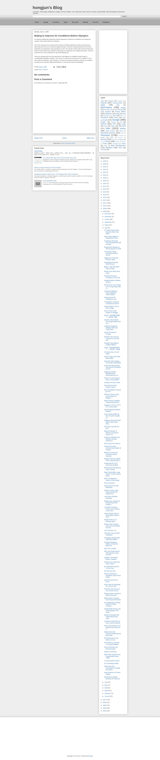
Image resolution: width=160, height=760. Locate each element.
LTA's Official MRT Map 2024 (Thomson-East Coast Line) (59, 158)
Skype (121, 139)
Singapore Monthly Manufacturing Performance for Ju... (111, 373)
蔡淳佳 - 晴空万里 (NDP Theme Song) (111, 267)
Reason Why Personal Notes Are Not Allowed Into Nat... (112, 525)
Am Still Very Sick (109, 571)
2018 (104, 183)
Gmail (105, 120)
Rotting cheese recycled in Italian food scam (112, 594)
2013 (104, 197)
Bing (118, 105)
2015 (104, 192)
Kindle (124, 124)
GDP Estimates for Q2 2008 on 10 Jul (111, 639)
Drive (114, 115)
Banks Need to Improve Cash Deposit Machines (112, 599)
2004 (104, 708)
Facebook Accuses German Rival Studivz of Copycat (112, 448)
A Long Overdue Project (111, 661)
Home (37, 22)
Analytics (120, 101)
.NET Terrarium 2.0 (110, 530)
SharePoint (114, 139)
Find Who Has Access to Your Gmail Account (112, 590)
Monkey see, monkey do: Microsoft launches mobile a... (112, 502)
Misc (40, 69)
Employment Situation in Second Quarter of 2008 (112, 248)
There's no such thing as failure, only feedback (112, 379)
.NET (102, 101)
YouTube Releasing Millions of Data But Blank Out (111, 544)
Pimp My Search (109, 483)
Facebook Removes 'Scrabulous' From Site (112, 276)
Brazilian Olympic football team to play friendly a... (112, 459)
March (106, 690)
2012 (104, 200)
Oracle (122, 133)
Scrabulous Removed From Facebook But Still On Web (112, 242)
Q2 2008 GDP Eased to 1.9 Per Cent (111, 567)
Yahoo (120, 148)
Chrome (120, 109)
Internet (103, 124)
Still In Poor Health (110, 548)
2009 (104, 208)
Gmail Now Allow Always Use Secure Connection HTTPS (112, 367)
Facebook (56, 22)
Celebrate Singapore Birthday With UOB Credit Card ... (111, 327)
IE (121, 122)
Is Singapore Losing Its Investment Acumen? (111, 302)
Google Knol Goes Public (112, 382)
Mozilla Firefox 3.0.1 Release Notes (110, 520)
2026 (104, 161)
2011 (104, 203)
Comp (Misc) (120, 112)
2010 (104, 206)
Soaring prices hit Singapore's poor (110, 298)
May (106, 685)
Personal (45, 69)
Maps (113, 126)
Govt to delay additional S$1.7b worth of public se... (112, 415)
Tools (105, 144)
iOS (114, 124)
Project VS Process (110, 652)
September (108, 222)
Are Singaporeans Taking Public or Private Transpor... (112, 604)
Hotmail (113, 122)
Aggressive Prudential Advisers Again (111, 258)
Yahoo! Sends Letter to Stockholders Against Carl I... (111, 515)
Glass (124, 117)
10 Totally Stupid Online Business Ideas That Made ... (111, 231)
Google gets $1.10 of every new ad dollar (111, 464)
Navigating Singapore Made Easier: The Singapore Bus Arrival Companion (56, 174)
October (107, 219)
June (106, 682)
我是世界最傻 (38, 151)
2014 (104, 194)
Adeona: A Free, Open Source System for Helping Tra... (111, 492)
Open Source (110, 131)
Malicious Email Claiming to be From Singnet (47, 167)
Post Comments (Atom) (68, 143)
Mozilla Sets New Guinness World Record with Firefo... (112, 633)
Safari (112, 137)
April (106, 688)
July (105, 228)
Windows (109, 148)
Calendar (112, 109)
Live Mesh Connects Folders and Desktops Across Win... (112, 509)
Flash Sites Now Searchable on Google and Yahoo (112, 668)
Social (108, 141)
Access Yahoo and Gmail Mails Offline (112, 357)
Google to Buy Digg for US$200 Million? (111, 344)
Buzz (105, 109)
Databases (106, 22)
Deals (117, 113)
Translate (115, 143)
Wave (105, 145)
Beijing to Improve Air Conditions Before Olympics (111, 454)
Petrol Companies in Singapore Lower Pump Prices (112, 575)
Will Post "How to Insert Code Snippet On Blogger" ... (111, 396)
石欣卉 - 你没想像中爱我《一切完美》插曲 (112, 316)
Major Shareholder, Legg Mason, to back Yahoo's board (112, 474)
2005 (104, 705)
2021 (104, 175)
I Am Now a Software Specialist (111, 497)
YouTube (103, 149)
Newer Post (38, 138)
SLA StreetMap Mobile (111, 663)
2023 (104, 169)
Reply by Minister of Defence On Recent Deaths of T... (111, 432)
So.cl (102, 141)
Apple (66, 22)
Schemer (120, 137)
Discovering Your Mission (112, 443)
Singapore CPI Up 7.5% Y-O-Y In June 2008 (112, 406)
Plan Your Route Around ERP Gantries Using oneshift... (111, 553)
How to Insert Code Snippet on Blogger (111, 311)
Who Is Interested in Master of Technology (111, 479)
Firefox (116, 117)
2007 (104, 700)
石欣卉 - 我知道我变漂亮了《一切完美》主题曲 (112, 348)
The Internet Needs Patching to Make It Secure (111, 253)
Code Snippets (106, 111)
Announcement (117, 103)
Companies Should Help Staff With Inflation (112, 538)
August (106, 225)
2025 (104, 164)
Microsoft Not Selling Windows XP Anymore (112, 678)
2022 (104, 172)
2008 (104, 211)
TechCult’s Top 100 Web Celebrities (111, 534)
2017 (104, 186)
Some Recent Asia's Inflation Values (110, 386)
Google (45, 22)
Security (95, 22)
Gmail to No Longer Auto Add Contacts (112, 563)
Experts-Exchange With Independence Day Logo (111, 616)
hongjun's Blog (47, 7)
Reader (103, 137)
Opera (121, 131)
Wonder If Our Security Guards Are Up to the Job (111, 338)
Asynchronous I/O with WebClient (111, 486)
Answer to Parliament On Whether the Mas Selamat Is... (112, 439)
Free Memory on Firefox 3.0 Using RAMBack (111, 643)
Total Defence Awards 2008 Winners (111, 263)
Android (104, 103)
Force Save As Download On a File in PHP (112, 585)
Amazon (110, 101)
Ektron (122, 115)
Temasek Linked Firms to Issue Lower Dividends (112, 622)
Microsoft (75, 22)
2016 (104, 189)
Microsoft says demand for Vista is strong (112, 468)
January (107, 696)
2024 (104, 167)
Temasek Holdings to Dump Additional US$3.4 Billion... (110, 292)
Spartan (117, 141)
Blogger (123, 107)
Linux (105, 126)
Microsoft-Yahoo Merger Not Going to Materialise (112, 362)
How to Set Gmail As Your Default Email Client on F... (112, 627)
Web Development (118, 146)
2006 (104, 702)
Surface (124, 141)
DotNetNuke (107, 115)
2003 (104, 711)
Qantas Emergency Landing (110, 333)
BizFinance (106, 107)
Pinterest (121, 135)
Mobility (85, 22)
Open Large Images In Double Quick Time (111, 237)
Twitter (124, 143)
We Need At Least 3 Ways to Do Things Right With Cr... (112, 286)
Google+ (103, 122)
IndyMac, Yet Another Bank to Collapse (111, 558)
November (107, 216)
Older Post (90, 138)
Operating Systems (108, 133)
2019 (104, 180)
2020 (104, 178)
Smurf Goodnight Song (49, 180)
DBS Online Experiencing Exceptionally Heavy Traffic (112, 656)
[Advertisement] (113, 61)
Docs (124, 113)
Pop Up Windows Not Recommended (111, 648)
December (107, 214)
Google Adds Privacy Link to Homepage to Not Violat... (112, 610)
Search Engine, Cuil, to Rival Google (111, 307)
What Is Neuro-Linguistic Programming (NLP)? (112, 401)
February (107, 693)
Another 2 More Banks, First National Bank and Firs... (112, 321)
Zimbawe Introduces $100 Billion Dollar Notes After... (112, 422)
